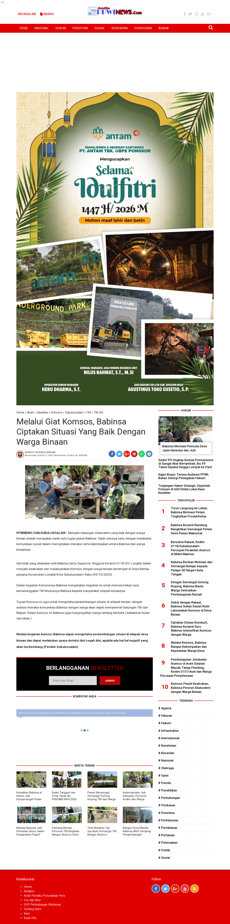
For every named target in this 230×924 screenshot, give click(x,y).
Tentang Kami (32, 909)
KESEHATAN (119, 28)
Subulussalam (74, 412)
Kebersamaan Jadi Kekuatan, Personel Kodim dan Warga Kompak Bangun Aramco (134, 799)
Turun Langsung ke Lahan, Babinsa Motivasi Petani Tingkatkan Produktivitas (189, 512)
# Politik (164, 850)
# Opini (163, 775)
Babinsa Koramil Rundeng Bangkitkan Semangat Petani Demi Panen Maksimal (191, 529)
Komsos (56, 412)
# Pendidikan (167, 790)
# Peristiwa (166, 813)
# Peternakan (168, 842)
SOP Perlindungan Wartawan (42, 904)
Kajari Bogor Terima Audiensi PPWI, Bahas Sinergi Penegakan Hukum (183, 476)
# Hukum (164, 723)
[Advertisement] (115, 61)
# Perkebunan (168, 820)
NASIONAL (41, 28)
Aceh (30, 412)
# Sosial (164, 857)
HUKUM (60, 28)
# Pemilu (164, 783)
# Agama (164, 708)
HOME (23, 28)
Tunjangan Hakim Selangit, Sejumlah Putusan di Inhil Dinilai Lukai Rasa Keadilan (184, 489)
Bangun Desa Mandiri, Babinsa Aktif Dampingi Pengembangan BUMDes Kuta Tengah (137, 833)
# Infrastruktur (168, 731)
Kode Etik (30, 918)
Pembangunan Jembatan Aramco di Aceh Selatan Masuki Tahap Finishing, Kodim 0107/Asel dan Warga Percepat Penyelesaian (186, 667)
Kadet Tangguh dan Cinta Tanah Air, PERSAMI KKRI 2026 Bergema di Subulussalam (64, 799)
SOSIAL (100, 28)
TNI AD (98, 412)
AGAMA (164, 28)
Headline (27, 14)
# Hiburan (165, 715)
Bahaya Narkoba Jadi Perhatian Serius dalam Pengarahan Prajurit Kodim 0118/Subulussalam (30, 834)
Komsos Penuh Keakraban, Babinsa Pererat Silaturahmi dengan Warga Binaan (190, 688)
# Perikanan (166, 805)
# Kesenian (166, 753)
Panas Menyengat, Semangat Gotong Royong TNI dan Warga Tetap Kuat (101, 797)
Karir (27, 913)
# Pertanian (166, 835)
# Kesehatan (167, 745)
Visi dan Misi (32, 900)
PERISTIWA (80, 28)
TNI (88, 412)
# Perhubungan (169, 798)
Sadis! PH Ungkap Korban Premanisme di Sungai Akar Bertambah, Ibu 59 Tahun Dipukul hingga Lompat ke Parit (185, 463)
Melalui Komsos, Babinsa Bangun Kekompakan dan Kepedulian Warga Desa (189, 647)
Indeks (47, 14)
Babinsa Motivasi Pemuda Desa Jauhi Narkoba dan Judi (184, 448)
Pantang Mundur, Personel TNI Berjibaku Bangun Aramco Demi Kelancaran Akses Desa (66, 833)
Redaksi (29, 891)
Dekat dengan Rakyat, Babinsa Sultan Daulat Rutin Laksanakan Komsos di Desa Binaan (191, 608)
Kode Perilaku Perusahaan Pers (44, 895)
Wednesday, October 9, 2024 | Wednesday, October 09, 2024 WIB (56, 455)
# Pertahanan (167, 828)
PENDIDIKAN (143, 28)
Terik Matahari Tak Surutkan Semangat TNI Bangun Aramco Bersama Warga (101, 833)
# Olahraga (166, 768)
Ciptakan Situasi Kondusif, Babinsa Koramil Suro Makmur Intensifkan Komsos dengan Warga (191, 628)
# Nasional (165, 760)
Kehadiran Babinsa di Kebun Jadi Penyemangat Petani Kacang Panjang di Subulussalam (29, 799)
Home (20, 412)
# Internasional (168, 738)
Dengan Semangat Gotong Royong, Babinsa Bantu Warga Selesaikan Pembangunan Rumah (189, 588)
